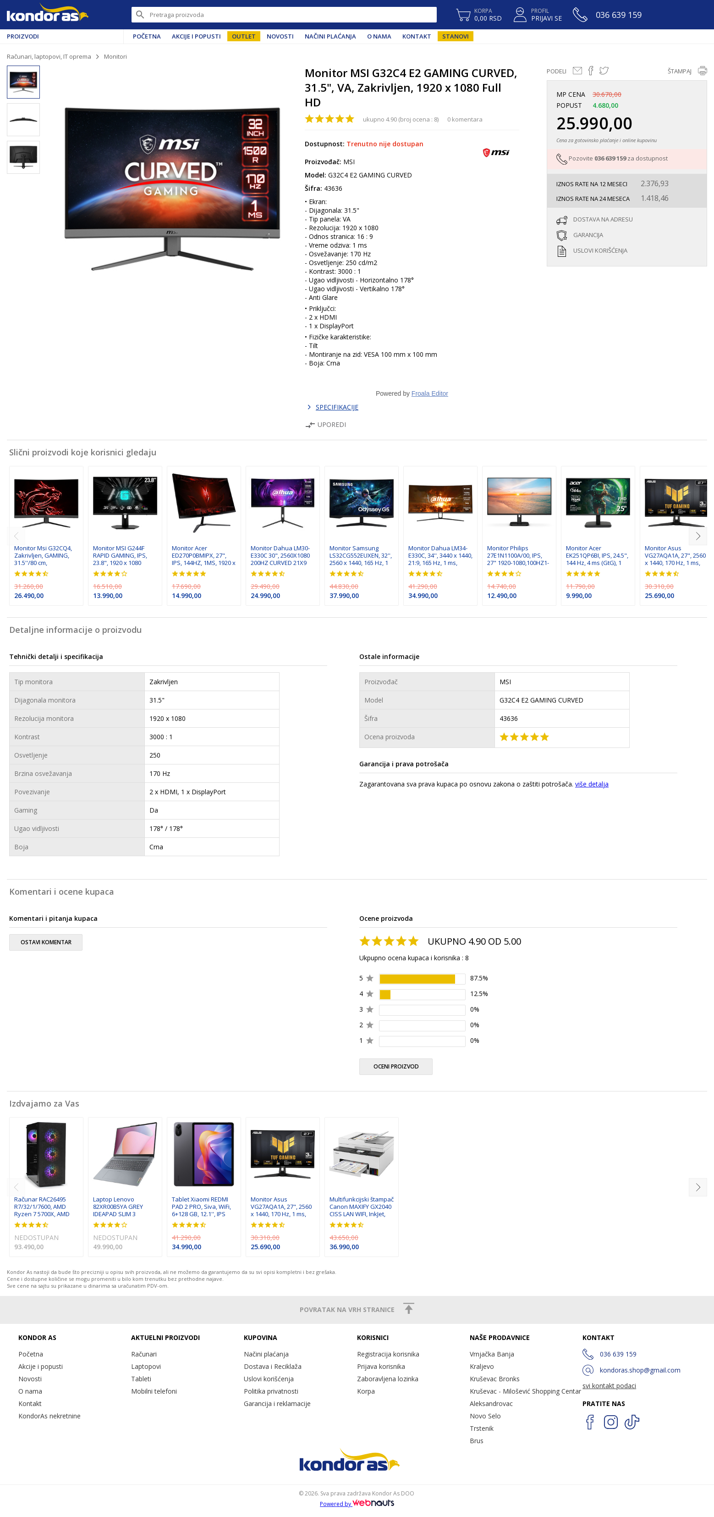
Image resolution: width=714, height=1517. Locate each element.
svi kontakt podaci (609, 1385)
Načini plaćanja (330, 36)
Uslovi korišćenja (269, 1378)
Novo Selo (485, 1416)
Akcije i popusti (196, 36)
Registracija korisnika (388, 1354)
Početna (147, 36)
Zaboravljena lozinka (387, 1378)
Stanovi (455, 36)
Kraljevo (482, 1366)
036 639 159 (610, 158)
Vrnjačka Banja (492, 1354)
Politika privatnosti (271, 1391)
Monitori (115, 56)
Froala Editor (430, 393)
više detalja (592, 784)
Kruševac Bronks (495, 1378)
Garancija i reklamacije (277, 1403)
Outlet (244, 36)
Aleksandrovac (491, 1403)
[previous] (16, 536)
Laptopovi (146, 1366)
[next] (698, 536)
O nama (379, 36)
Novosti (280, 36)
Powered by (357, 1504)
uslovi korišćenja (600, 250)
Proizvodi (23, 36)
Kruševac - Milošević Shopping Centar (525, 1391)
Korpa (366, 1391)
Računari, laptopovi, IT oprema (49, 56)
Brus (476, 1440)
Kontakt (416, 36)
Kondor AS (47, 14)
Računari (144, 1354)
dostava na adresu (603, 219)
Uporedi (325, 424)
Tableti (141, 1378)
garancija (588, 235)
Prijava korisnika (381, 1366)
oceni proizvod (396, 1066)
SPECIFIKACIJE (337, 407)
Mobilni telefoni (154, 1391)
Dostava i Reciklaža (273, 1366)
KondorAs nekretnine (49, 1416)
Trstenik (482, 1428)
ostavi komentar (46, 942)
